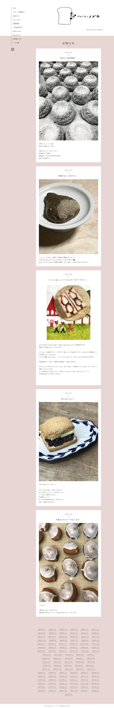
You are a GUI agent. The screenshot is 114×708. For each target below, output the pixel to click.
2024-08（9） (64, 640)
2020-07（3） (63, 672)
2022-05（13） (46, 658)
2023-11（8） (96, 643)
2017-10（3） (85, 683)
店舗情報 (16, 23)
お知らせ (16, 16)
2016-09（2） (96, 690)
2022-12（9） (85, 651)
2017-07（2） (53, 687)
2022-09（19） (58, 654)
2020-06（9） (74, 672)
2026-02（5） (74, 629)
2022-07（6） (80, 654)
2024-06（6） (85, 640)
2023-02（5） (63, 651)
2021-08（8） (91, 661)
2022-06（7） (91, 654)
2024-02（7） (63, 643)
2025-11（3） (96, 629)
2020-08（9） (53, 672)
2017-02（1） (42, 690)
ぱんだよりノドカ (53, 706)
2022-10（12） (47, 654)
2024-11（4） (96, 636)
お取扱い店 (17, 39)
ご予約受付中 (17, 27)
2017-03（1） (96, 687)
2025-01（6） (74, 636)
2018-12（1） (96, 679)
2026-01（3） (85, 629)
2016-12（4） (63, 690)
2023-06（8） (85, 647)
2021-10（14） (69, 661)
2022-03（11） (69, 658)
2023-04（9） (41, 651)
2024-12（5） (85, 636)
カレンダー (17, 20)
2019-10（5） (96, 676)
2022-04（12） (58, 658)
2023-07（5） (74, 647)
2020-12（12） (69, 669)
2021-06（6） (58, 665)
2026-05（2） (42, 629)
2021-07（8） (47, 665)
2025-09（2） (53, 633)
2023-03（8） (52, 651)
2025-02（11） (63, 636)
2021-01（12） (58, 669)
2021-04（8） (79, 665)
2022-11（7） (96, 651)
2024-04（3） (41, 643)
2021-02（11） (46, 669)
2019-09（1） (42, 679)
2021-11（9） (58, 661)
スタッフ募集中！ (19, 12)
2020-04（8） (96, 672)
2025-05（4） (96, 633)
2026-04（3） (53, 629)
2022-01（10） (91, 658)
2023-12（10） (85, 643)
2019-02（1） (74, 679)
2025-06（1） (85, 633)
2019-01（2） (85, 679)
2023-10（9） (42, 647)
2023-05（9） (96, 647)
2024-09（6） (53, 640)
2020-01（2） (63, 676)
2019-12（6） (74, 676)
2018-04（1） (63, 683)
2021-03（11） (90, 665)
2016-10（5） (85, 690)
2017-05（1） (74, 687)
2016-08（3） (69, 694)
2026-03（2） (63, 629)
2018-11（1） (42, 683)
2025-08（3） (63, 633)
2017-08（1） (42, 687)
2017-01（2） (53, 690)
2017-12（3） (74, 683)
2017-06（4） (63, 687)
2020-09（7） (42, 672)
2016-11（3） (74, 690)
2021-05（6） (68, 665)
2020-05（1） (85, 672)
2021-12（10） (47, 661)
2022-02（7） (80, 658)
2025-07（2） (74, 633)
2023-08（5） (63, 647)
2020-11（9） (80, 669)
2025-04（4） (41, 636)
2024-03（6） (52, 643)
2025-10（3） (42, 633)
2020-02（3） (53, 676)
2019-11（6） (85, 676)
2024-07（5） (74, 640)
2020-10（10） (91, 669)
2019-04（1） (53, 679)
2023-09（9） (53, 647)
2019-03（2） (63, 679)
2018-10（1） (53, 683)
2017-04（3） (85, 687)
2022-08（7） (69, 654)
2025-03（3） (52, 636)
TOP (14, 8)
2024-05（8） (96, 640)
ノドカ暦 (16, 43)
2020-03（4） (42, 676)
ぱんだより (17, 35)
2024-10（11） (42, 640)
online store (17, 31)
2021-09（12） (80, 661)
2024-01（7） (74, 643)
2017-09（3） (96, 683)
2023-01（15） (74, 651)
